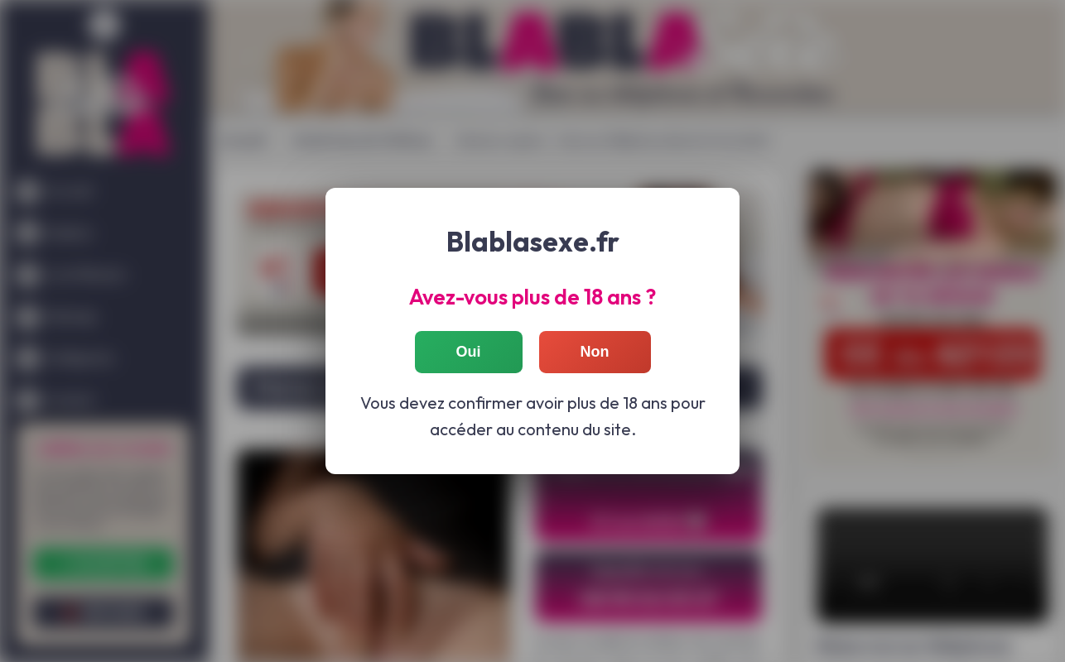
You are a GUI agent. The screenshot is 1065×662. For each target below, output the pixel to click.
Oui (468, 351)
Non (595, 351)
